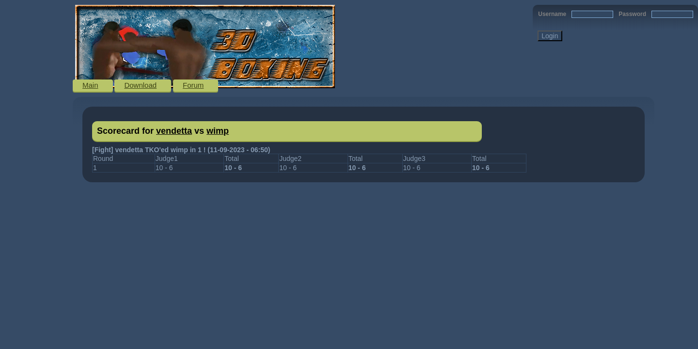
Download (140, 85)
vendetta (174, 131)
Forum (193, 85)
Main (90, 85)
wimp (217, 131)
